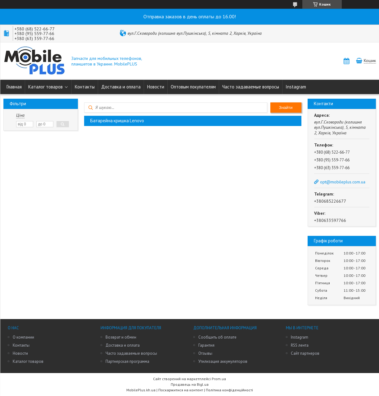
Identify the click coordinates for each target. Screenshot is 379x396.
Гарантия (206, 345)
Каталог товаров (45, 86)
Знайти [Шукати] (286, 107)
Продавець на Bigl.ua (190, 384)
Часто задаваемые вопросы (250, 86)
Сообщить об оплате (217, 337)
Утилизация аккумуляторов (222, 361)
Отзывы (205, 353)
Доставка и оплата (121, 86)
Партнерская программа (127, 361)
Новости (155, 86)
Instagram (296, 86)
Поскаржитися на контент (180, 390)
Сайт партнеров (305, 353)
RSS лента (300, 345)
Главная (14, 86)
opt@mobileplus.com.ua (342, 182)
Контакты (85, 86)
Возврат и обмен (121, 337)
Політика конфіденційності (229, 390)
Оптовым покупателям (193, 86)
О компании (23, 337)
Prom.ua (219, 378)
